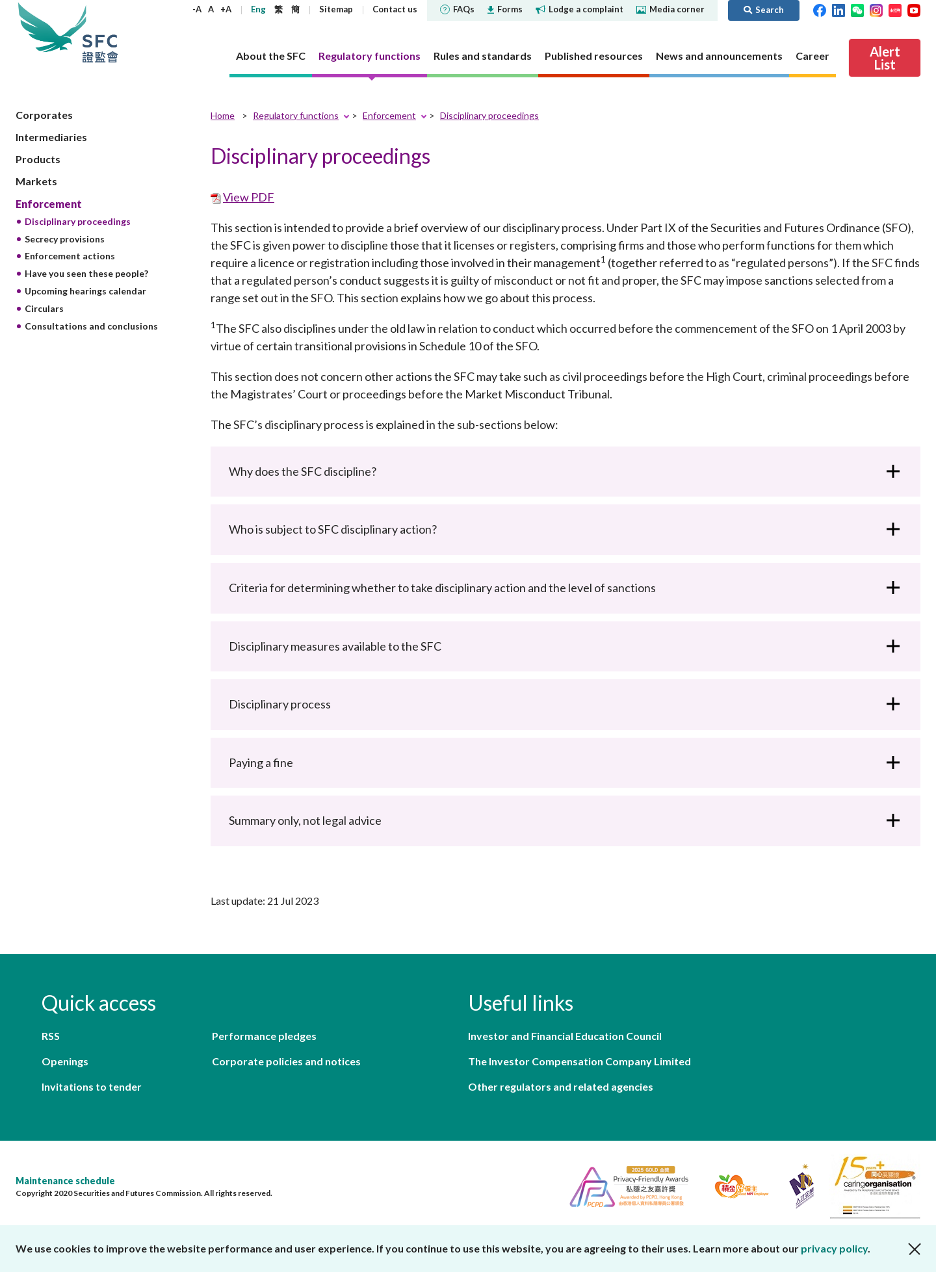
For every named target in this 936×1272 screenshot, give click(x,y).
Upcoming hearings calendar (85, 290)
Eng (258, 9)
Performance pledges (264, 1036)
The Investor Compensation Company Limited (579, 1061)
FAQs (457, 9)
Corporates (44, 115)
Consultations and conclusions (91, 325)
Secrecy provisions (65, 238)
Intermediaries (51, 137)
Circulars (44, 308)
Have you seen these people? (86, 273)
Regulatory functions (296, 115)
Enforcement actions (70, 255)
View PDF (248, 197)
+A (225, 9)
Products (38, 159)
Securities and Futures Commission (100, 32)
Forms (505, 9)
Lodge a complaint (579, 9)
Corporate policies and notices (286, 1061)
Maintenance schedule (65, 1180)
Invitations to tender (92, 1086)
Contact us (394, 9)
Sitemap (336, 9)
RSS (51, 1036)
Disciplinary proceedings (78, 221)
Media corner (670, 9)
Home (223, 115)
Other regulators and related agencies (560, 1086)
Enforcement (49, 204)
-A (197, 9)
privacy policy (834, 1248)
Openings (65, 1061)
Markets (36, 181)
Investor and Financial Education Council (565, 1036)
